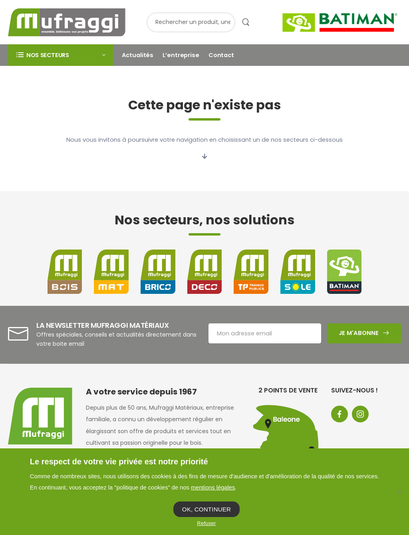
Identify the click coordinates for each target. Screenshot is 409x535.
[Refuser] (399, 492)
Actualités (138, 55)
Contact (221, 55)
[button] (60, 55)
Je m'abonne (359, 333)
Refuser (206, 523)
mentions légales (213, 487)
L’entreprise (181, 55)
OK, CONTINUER (206, 509)
